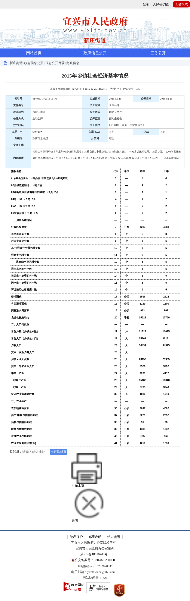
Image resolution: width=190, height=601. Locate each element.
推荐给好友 (58, 451)
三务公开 (158, 53)
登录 (146, 4)
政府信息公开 (95, 53)
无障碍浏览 (161, 4)
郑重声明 (95, 537)
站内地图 (113, 537)
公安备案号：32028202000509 (93, 560)
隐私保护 (76, 537)
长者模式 (181, 4)
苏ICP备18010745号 (94, 554)
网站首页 (34, 53)
